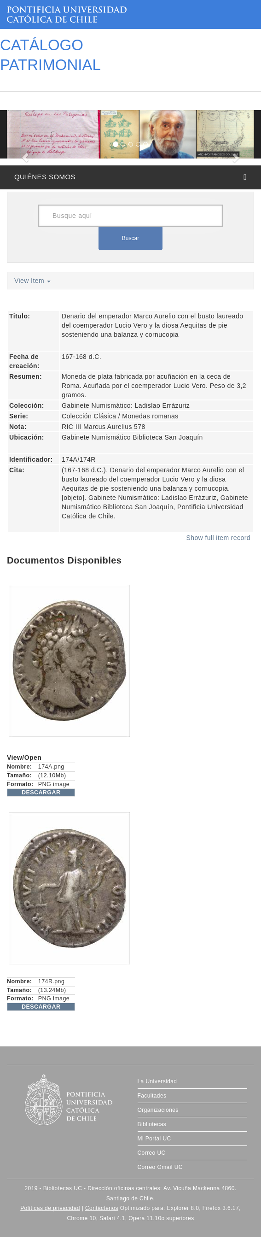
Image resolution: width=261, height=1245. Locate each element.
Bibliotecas (152, 1124)
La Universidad (157, 1081)
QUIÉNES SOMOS (44, 177)
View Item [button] (32, 280)
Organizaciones (158, 1110)
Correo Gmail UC (160, 1167)
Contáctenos (101, 1208)
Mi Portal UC (154, 1138)
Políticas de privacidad (50, 1208)
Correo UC (152, 1153)
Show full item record (218, 537)
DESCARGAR (41, 792)
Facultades (152, 1095)
